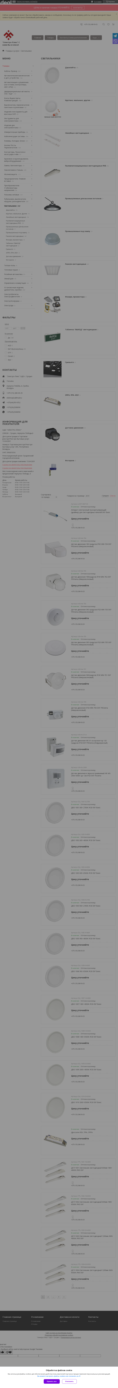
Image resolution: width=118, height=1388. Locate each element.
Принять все (52, 1381)
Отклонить (69, 1381)
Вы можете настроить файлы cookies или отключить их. (58, 1376)
